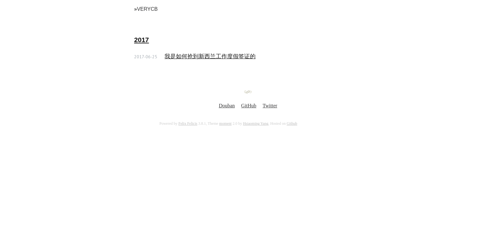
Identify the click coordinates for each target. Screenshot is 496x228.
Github (292, 123)
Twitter (270, 105)
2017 (141, 39)
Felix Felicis (187, 123)
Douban (227, 105)
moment (225, 123)
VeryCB (147, 9)
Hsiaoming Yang (255, 123)
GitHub (248, 105)
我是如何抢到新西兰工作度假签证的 (210, 56)
